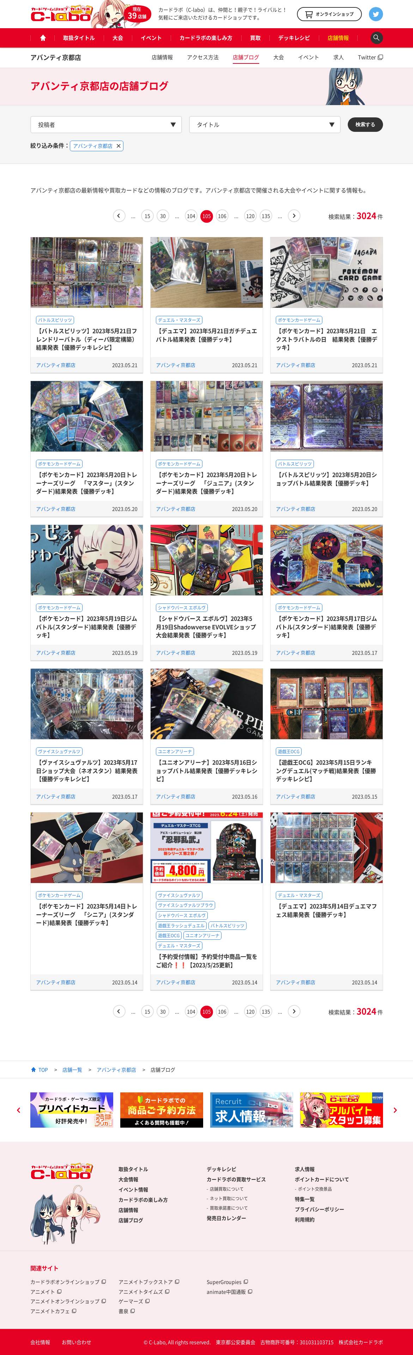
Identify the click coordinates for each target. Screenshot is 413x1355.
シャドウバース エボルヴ (182, 608)
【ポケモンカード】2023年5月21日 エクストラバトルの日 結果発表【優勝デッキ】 (326, 338)
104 (191, 215)
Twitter (367, 57)
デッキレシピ (294, 38)
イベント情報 (133, 1189)
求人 (338, 57)
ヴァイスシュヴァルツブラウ (185, 905)
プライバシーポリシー (319, 1209)
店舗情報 (338, 38)
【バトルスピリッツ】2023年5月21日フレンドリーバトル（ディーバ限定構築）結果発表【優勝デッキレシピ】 (87, 338)
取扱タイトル (79, 38)
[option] (71, 1110)
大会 (118, 38)
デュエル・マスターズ (179, 320)
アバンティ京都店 (55, 57)
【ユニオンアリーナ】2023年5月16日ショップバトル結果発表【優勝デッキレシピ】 (206, 770)
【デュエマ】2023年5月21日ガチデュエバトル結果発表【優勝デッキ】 (206, 334)
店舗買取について (227, 1189)
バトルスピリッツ (55, 320)
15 (147, 215)
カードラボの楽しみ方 (206, 38)
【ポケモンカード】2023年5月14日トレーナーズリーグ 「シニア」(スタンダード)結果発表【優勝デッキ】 (86, 914)
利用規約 (305, 1219)
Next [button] (395, 1111)
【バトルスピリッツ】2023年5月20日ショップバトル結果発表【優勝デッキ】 (326, 478)
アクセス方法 (203, 57)
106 (222, 215)
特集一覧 (305, 1198)
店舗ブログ (246, 57)
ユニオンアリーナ (175, 751)
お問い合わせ (76, 1341)
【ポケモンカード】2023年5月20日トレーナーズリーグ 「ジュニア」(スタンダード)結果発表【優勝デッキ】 (206, 482)
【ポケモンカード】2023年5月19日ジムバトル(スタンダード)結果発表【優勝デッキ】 (86, 626)
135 (266, 215)
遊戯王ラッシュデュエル (181, 925)
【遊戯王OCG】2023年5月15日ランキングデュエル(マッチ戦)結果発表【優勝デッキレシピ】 (326, 770)
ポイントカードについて (322, 1179)
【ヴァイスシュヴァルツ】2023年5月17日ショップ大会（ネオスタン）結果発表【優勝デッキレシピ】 (87, 770)
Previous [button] (18, 1111)
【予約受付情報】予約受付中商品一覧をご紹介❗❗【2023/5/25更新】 (206, 960)
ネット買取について (229, 1198)
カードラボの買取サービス (236, 1179)
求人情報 (305, 1168)
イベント (151, 38)
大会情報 (128, 1179)
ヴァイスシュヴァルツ (59, 751)
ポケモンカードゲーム (299, 320)
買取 (255, 38)
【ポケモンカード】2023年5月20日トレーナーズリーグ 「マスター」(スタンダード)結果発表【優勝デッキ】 (86, 482)
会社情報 (40, 1341)
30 (163, 215)
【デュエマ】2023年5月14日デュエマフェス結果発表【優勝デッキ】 (326, 910)
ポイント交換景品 (315, 1189)
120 (250, 215)
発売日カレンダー (226, 1217)
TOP (43, 1069)
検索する (365, 124)
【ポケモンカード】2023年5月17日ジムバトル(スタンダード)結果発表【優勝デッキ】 (326, 626)
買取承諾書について (229, 1208)
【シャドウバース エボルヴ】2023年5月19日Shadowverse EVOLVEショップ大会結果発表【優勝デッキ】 (206, 626)
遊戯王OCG (288, 751)
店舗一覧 (72, 1069)
